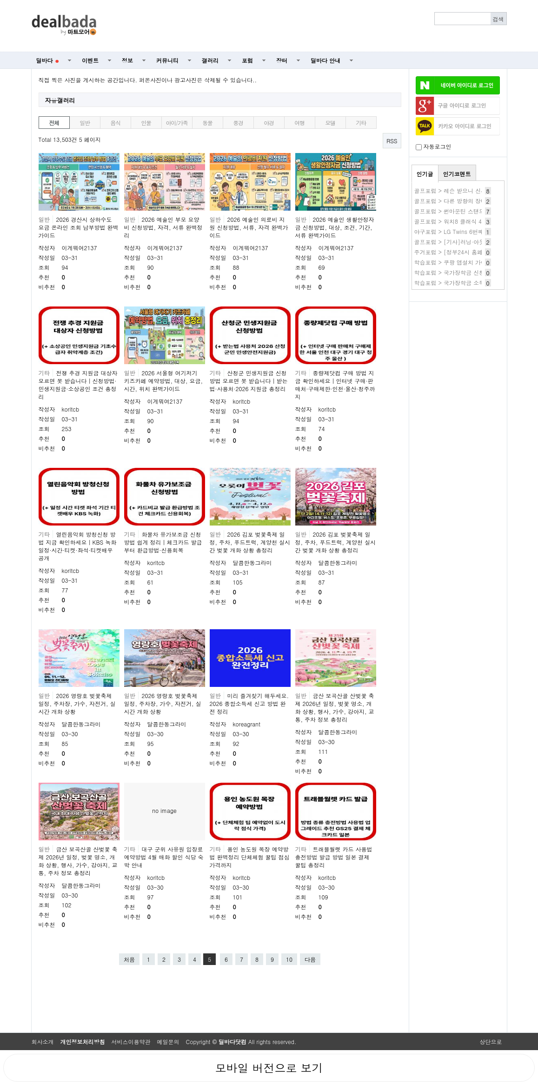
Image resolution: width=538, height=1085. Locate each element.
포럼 (247, 60)
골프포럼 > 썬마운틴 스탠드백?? (455, 211)
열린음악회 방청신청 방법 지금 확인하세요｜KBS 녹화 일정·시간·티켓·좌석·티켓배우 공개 (78, 546)
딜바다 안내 (325, 60)
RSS (391, 141)
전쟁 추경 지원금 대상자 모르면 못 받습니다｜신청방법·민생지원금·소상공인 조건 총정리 (78, 384)
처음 (129, 959)
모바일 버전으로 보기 (269, 1068)
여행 (299, 122)
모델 (330, 122)
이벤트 (90, 60)
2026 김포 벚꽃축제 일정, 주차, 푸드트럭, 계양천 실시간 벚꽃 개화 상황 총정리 (250, 542)
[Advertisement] (306, 26)
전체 (54, 122)
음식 (115, 122)
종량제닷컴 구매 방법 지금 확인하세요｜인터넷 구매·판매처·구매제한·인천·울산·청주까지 (335, 384)
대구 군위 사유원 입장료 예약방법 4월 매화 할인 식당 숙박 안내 (164, 857)
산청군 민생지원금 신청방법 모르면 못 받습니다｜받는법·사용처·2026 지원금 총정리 (249, 381)
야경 (269, 122)
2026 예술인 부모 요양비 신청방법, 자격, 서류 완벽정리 (163, 227)
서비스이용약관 (131, 1041)
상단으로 (491, 1041)
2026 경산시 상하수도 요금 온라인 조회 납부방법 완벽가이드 (79, 227)
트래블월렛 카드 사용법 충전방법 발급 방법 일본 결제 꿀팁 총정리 (333, 857)
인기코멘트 (457, 174)
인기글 (425, 174)
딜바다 (47, 60)
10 (289, 959)
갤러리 (210, 60)
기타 (361, 122)
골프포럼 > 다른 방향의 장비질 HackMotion (469, 201)
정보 (127, 60)
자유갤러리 (60, 100)
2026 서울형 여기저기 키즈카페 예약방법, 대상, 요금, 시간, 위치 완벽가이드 (163, 381)
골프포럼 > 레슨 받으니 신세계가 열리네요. (469, 190)
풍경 (238, 122)
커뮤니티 (167, 60)
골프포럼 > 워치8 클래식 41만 (452, 221)
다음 (310, 959)
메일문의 (168, 1041)
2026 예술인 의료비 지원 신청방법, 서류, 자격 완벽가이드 (249, 227)
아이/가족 (176, 122)
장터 (281, 60)
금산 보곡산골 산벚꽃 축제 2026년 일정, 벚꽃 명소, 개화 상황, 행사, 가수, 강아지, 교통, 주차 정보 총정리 (334, 707)
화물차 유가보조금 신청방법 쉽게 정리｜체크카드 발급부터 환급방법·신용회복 (163, 542)
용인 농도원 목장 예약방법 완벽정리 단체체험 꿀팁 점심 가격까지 (250, 857)
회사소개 (43, 1041)
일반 (85, 122)
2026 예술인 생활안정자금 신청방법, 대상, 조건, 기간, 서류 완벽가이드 (334, 227)
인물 (146, 122)
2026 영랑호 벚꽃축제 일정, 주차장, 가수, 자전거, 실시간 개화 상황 (77, 703)
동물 (207, 122)
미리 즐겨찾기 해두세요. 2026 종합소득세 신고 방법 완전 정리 (249, 703)
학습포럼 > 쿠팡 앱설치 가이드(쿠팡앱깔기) (469, 262)
